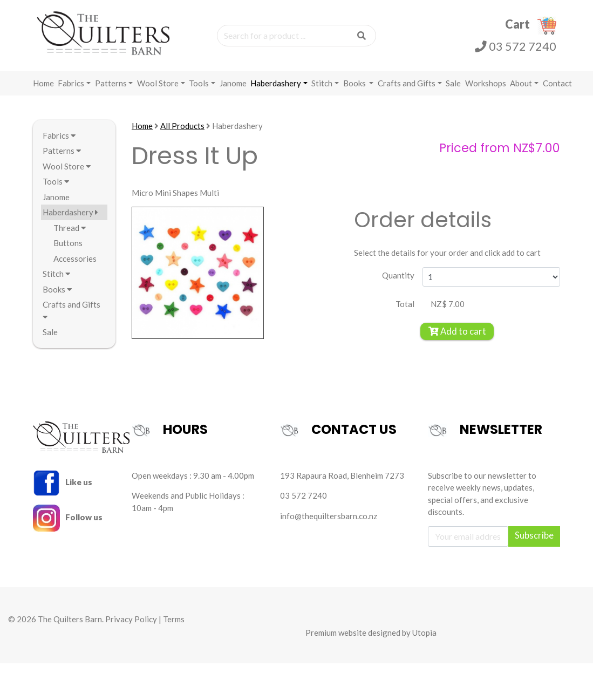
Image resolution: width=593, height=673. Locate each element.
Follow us (68, 527)
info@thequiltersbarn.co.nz (328, 526)
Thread (69, 237)
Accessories (75, 268)
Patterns (111, 93)
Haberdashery (275, 93)
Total (405, 313)
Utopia (424, 643)
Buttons (68, 253)
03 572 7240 (515, 52)
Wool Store (158, 93)
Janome (233, 93)
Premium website (335, 643)
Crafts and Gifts (406, 93)
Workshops (485, 93)
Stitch (321, 93)
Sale (453, 93)
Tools (199, 93)
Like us (63, 492)
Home (43, 93)
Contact (557, 93)
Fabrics (71, 93)
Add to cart (457, 341)
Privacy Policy (131, 629)
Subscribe (534, 545)
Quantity (398, 285)
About (521, 93)
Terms (174, 629)
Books (355, 93)
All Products (182, 135)
